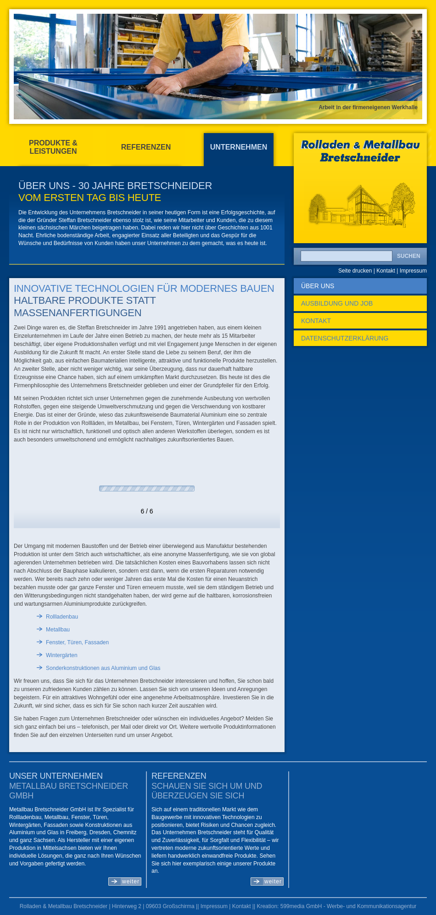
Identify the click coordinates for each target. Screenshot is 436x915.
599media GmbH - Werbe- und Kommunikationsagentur (348, 906)
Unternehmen (238, 147)
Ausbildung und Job (337, 303)
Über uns (317, 286)
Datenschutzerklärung (344, 338)
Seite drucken (355, 271)
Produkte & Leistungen (53, 147)
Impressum (413, 271)
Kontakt (385, 271)
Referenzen (146, 147)
